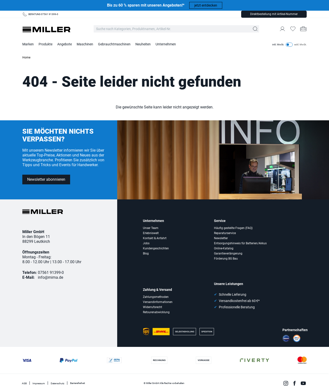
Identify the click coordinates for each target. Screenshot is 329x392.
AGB (24, 383)
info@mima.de (50, 277)
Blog (146, 253)
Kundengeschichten (156, 248)
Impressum (39, 383)
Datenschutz (57, 383)
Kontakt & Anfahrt (154, 238)
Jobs (146, 243)
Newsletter (221, 238)
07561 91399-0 (51, 272)
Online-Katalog (223, 248)
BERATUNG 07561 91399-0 (43, 14)
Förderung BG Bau (226, 258)
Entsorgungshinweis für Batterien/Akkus (240, 243)
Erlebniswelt (151, 233)
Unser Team (150, 228)
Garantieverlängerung (228, 253)
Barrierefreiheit (77, 383)
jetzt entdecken (205, 5)
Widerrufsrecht (152, 307)
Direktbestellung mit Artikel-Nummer (274, 14)
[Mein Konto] (282, 29)
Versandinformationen (158, 302)
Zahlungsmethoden (156, 297)
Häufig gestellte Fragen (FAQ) (233, 228)
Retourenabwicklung (156, 312)
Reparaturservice (225, 233)
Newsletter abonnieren (46, 179)
